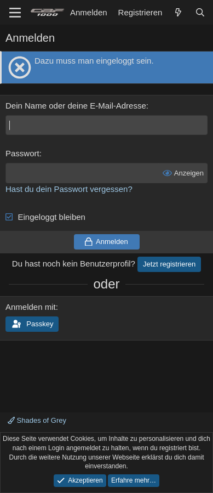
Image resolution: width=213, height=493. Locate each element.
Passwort (22, 153)
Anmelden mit (30, 306)
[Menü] (15, 13)
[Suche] (200, 12)
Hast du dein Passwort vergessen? (69, 189)
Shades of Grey (37, 420)
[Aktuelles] (178, 12)
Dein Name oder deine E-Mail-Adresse (75, 105)
